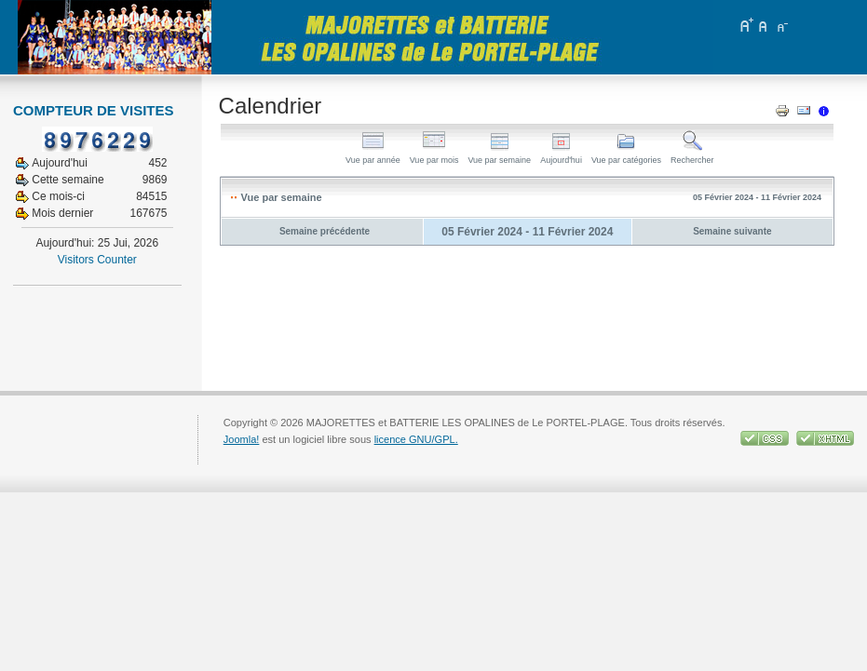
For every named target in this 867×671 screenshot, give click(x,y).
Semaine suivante (732, 231)
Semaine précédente (324, 231)
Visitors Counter (97, 259)
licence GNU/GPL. (416, 439)
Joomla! (242, 439)
